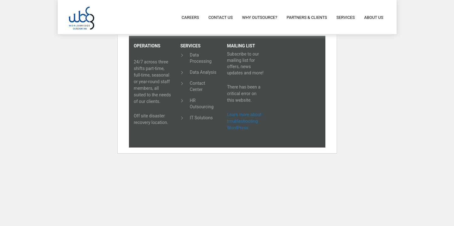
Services (345, 17)
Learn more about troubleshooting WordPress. (244, 121)
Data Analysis (203, 72)
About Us (373, 17)
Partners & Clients (306, 17)
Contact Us (220, 17)
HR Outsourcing (202, 103)
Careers (190, 17)
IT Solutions (201, 117)
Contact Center (197, 86)
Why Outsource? (259, 17)
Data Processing (201, 58)
